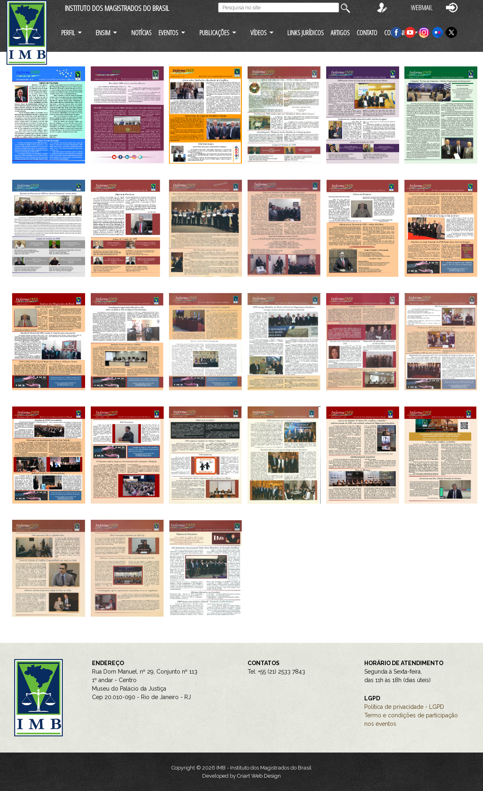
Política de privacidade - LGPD (404, 707)
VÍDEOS (258, 32)
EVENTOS (168, 32)
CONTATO (367, 32)
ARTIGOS (340, 32)
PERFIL (68, 32)
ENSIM (103, 32)
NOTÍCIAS (141, 32)
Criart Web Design (259, 776)
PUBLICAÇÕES (214, 32)
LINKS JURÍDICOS (305, 32)
